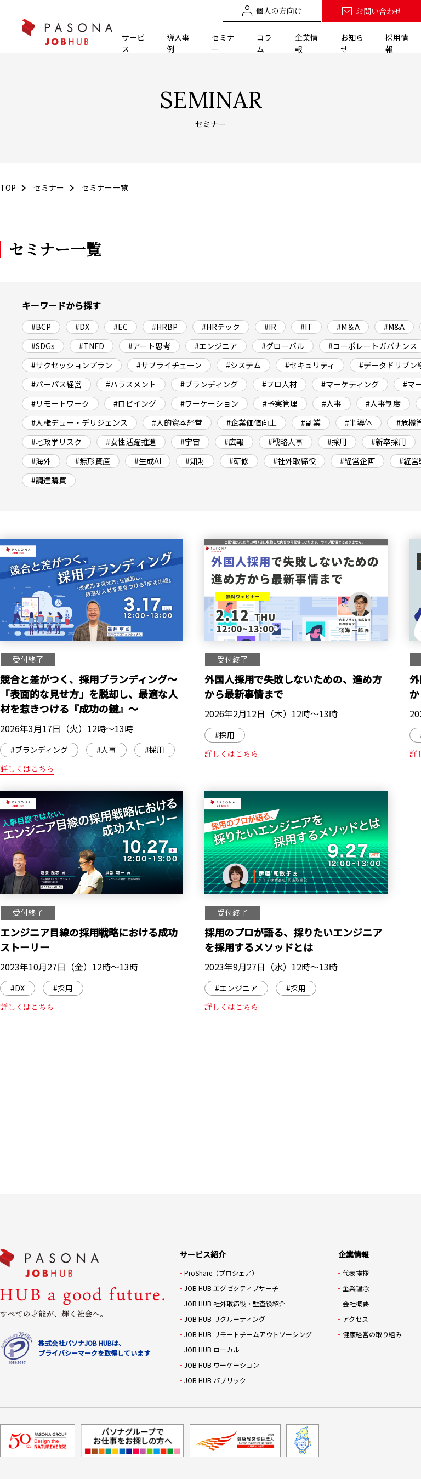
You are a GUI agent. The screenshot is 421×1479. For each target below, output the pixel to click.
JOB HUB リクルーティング (224, 1318)
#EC (120, 326)
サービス (133, 43)
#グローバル (282, 345)
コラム (264, 43)
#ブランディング (209, 384)
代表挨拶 (356, 1272)
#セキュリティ (310, 364)
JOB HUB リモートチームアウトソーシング (248, 1334)
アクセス (355, 1318)
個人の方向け (272, 10)
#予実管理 (280, 403)
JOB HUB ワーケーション (221, 1364)
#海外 (41, 460)
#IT (306, 326)
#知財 (195, 460)
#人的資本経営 (177, 422)
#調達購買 (48, 480)
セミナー (223, 43)
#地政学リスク (56, 441)
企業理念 (356, 1288)
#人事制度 (383, 403)
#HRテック (221, 326)
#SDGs (43, 345)
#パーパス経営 (56, 384)
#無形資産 (92, 460)
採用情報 (396, 43)
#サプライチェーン (169, 364)
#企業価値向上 (251, 422)
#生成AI (147, 460)
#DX (82, 326)
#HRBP (165, 326)
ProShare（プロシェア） (221, 1272)
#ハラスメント (131, 384)
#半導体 (358, 422)
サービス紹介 (203, 1254)
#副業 (311, 422)
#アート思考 (149, 345)
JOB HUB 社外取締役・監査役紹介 (235, 1303)
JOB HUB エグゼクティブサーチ (231, 1288)
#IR (270, 326)
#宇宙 (190, 441)
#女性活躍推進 (131, 441)
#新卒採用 (388, 441)
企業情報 (306, 43)
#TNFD (91, 345)
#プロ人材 (279, 384)
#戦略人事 (285, 441)
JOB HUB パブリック (215, 1380)
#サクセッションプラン (71, 364)
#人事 (332, 403)
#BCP (41, 326)
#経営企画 (357, 460)
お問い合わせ (372, 11)
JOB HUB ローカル (212, 1349)
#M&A (394, 326)
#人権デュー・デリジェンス (79, 422)
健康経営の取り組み (372, 1334)
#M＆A (348, 326)
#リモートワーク (60, 403)
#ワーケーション (209, 403)
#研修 (239, 460)
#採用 (337, 441)
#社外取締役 (294, 460)
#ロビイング (134, 403)
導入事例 (178, 43)
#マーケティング (350, 384)
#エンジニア (216, 345)
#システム (243, 364)
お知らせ (351, 43)
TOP (8, 187)
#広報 (234, 441)
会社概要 (356, 1303)
